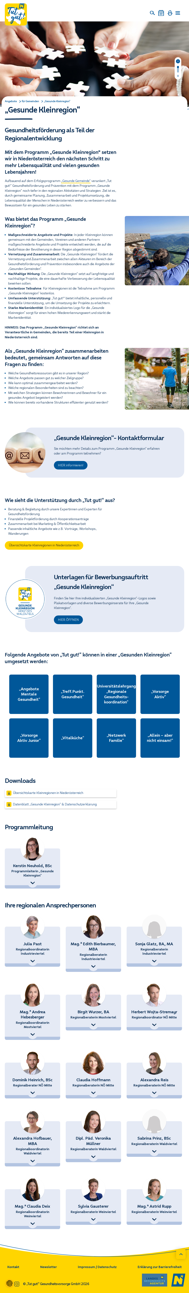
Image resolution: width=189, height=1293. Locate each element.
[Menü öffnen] (178, 13)
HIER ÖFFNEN (68, 619)
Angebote (11, 101)
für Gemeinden (30, 101)
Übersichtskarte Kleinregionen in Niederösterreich (44, 545)
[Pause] (178, 61)
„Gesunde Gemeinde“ (76, 181)
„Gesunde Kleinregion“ (57, 101)
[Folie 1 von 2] (178, 69)
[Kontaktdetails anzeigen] (32, 883)
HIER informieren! (70, 465)
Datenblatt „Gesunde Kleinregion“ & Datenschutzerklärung (51, 804)
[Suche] (152, 13)
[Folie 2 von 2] (178, 76)
